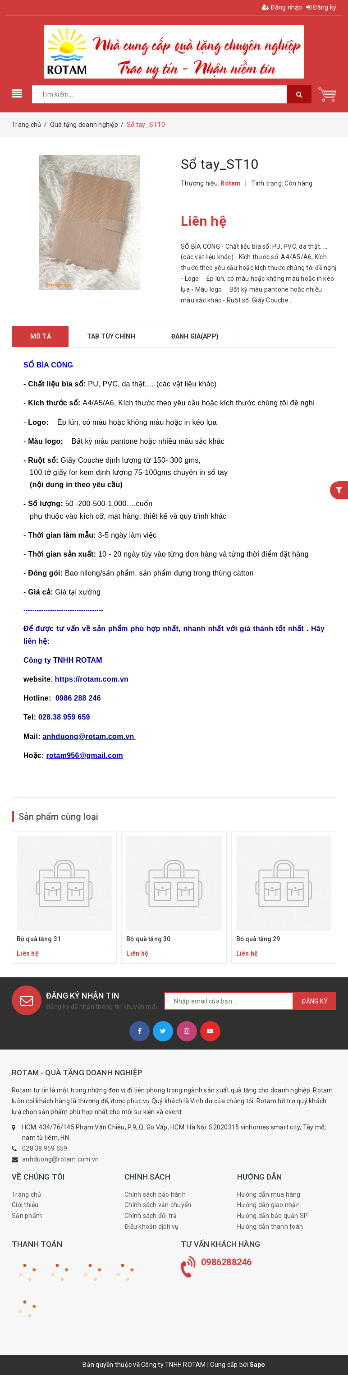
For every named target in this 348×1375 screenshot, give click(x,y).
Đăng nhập (282, 7)
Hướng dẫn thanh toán (270, 1226)
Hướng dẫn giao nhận (268, 1204)
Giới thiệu (25, 1204)
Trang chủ (26, 1194)
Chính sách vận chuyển (157, 1204)
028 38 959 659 (45, 1148)
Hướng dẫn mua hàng (269, 1194)
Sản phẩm (27, 1215)
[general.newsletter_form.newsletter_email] (228, 1001)
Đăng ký (321, 7)
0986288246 (226, 1262)
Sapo (258, 1364)
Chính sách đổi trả (150, 1215)
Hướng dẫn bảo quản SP (272, 1215)
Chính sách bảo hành (155, 1194)
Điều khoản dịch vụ (151, 1226)
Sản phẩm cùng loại (58, 816)
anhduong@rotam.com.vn (60, 1159)
